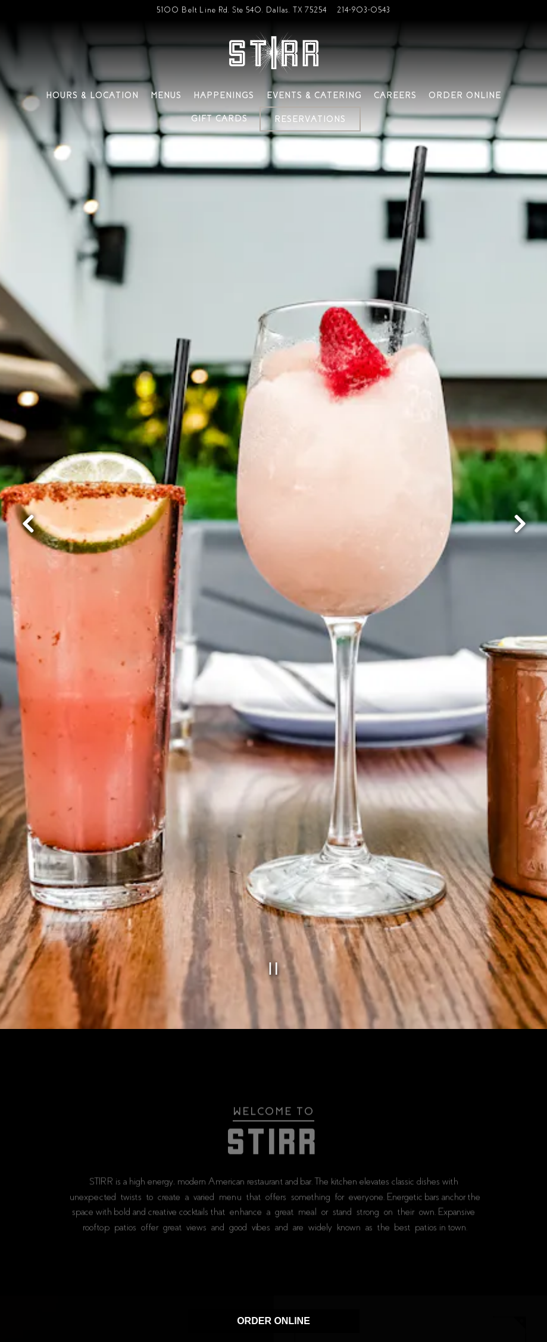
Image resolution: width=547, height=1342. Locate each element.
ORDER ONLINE (273, 1321)
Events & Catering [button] (314, 95)
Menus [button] (166, 95)
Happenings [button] (223, 95)
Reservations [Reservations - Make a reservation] (310, 119)
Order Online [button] (465, 95)
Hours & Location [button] (92, 95)
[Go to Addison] (242, 10)
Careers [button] (395, 95)
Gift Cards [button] (219, 118)
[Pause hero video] (274, 914)
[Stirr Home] (273, 52)
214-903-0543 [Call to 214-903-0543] (363, 10)
